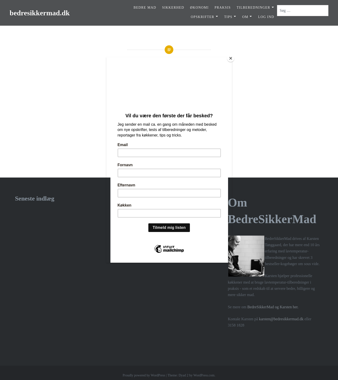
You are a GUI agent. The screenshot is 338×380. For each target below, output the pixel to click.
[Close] (230, 58)
